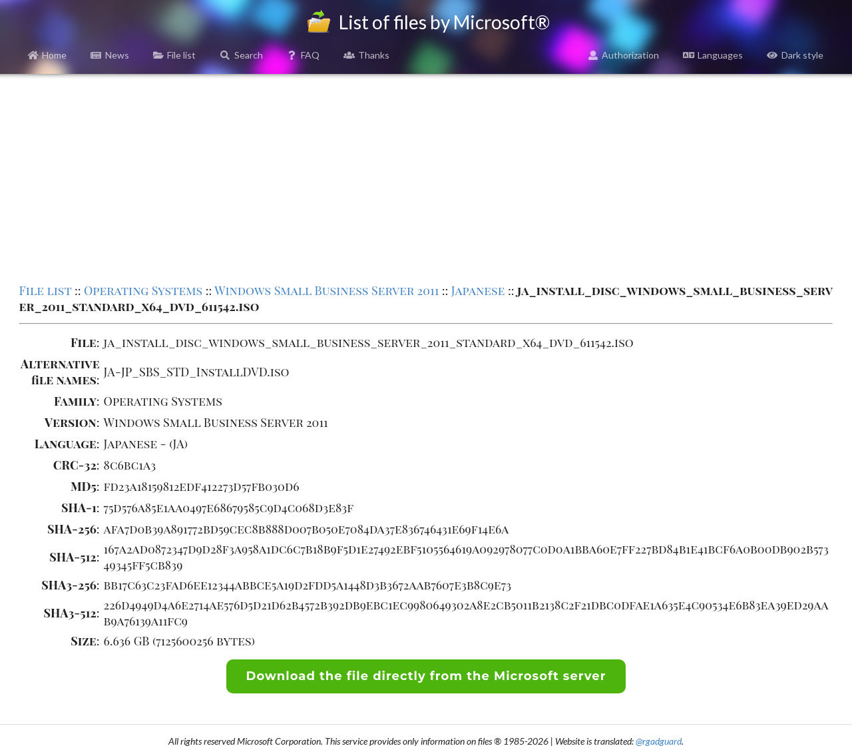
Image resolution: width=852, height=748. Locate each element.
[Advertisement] (426, 177)
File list (174, 55)
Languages (713, 55)
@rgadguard (659, 741)
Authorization (624, 55)
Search (241, 55)
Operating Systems (143, 290)
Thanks (366, 55)
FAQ (303, 55)
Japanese (478, 290)
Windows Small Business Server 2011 (326, 290)
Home (47, 55)
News (110, 55)
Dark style (795, 55)
